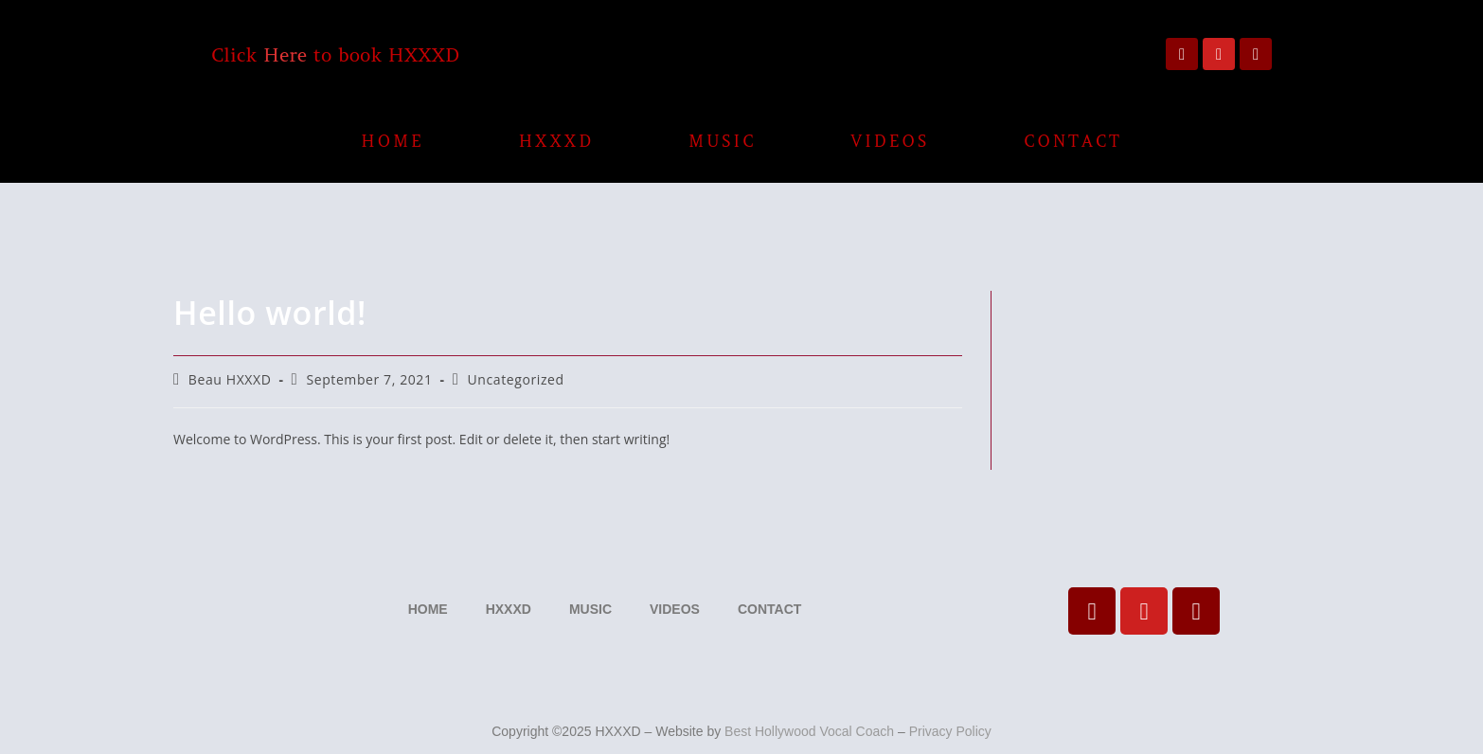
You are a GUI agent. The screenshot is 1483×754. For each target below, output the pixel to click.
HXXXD (557, 141)
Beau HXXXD (230, 379)
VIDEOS (890, 141)
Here (285, 54)
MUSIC (722, 141)
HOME (392, 141)
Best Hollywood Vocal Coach (809, 731)
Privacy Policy (950, 731)
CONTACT (1072, 141)
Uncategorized (516, 379)
